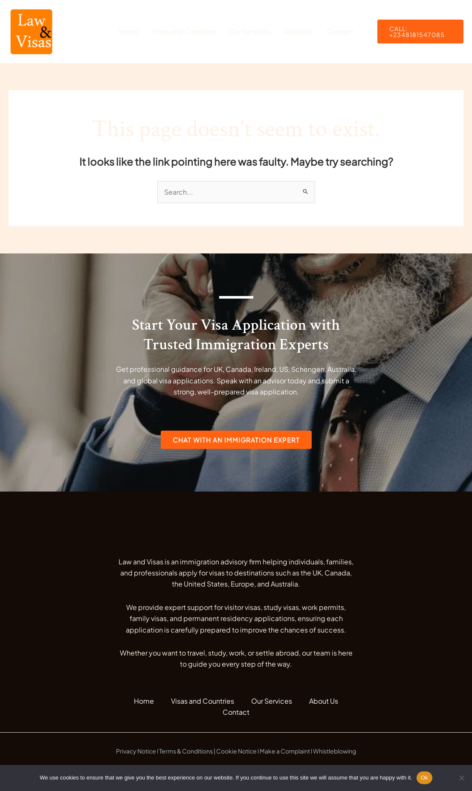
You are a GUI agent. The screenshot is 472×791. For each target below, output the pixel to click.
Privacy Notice (136, 751)
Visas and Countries (184, 31)
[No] (461, 778)
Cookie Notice (236, 751)
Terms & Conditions (186, 751)
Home (129, 31)
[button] (420, 31)
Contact (340, 31)
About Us (298, 31)
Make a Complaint (285, 751)
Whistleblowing (334, 751)
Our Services (249, 31)
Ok (424, 777)
